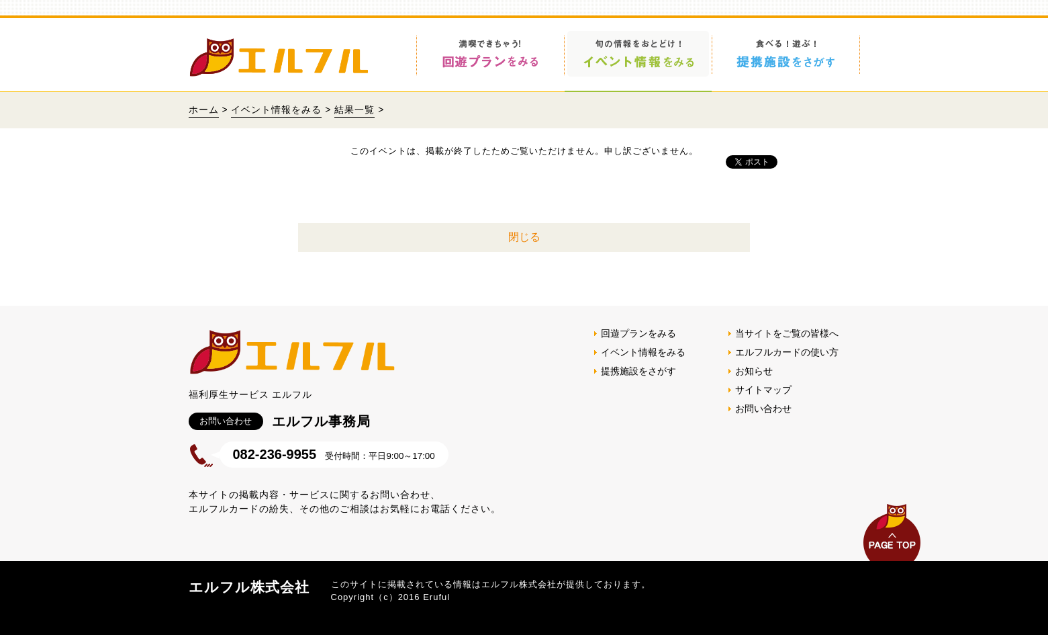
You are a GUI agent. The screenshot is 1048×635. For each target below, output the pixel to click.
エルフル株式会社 (249, 587)
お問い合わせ (763, 408)
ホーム (204, 109)
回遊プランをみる (638, 333)
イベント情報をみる (276, 109)
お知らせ (754, 371)
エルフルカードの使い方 (787, 352)
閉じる (524, 237)
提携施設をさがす (638, 371)
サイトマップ (763, 389)
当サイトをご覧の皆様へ (787, 333)
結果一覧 (354, 109)
